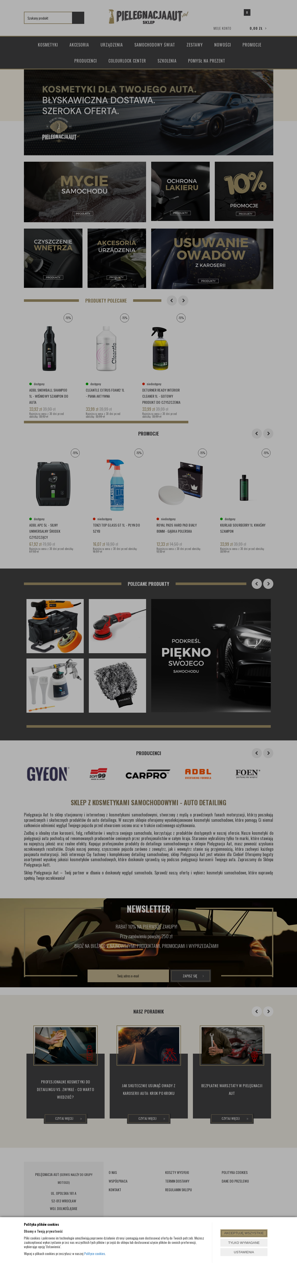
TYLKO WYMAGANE (244, 1243)
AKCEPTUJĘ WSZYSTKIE (244, 1233)
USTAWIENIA (244, 1252)
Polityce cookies (94, 1253)
